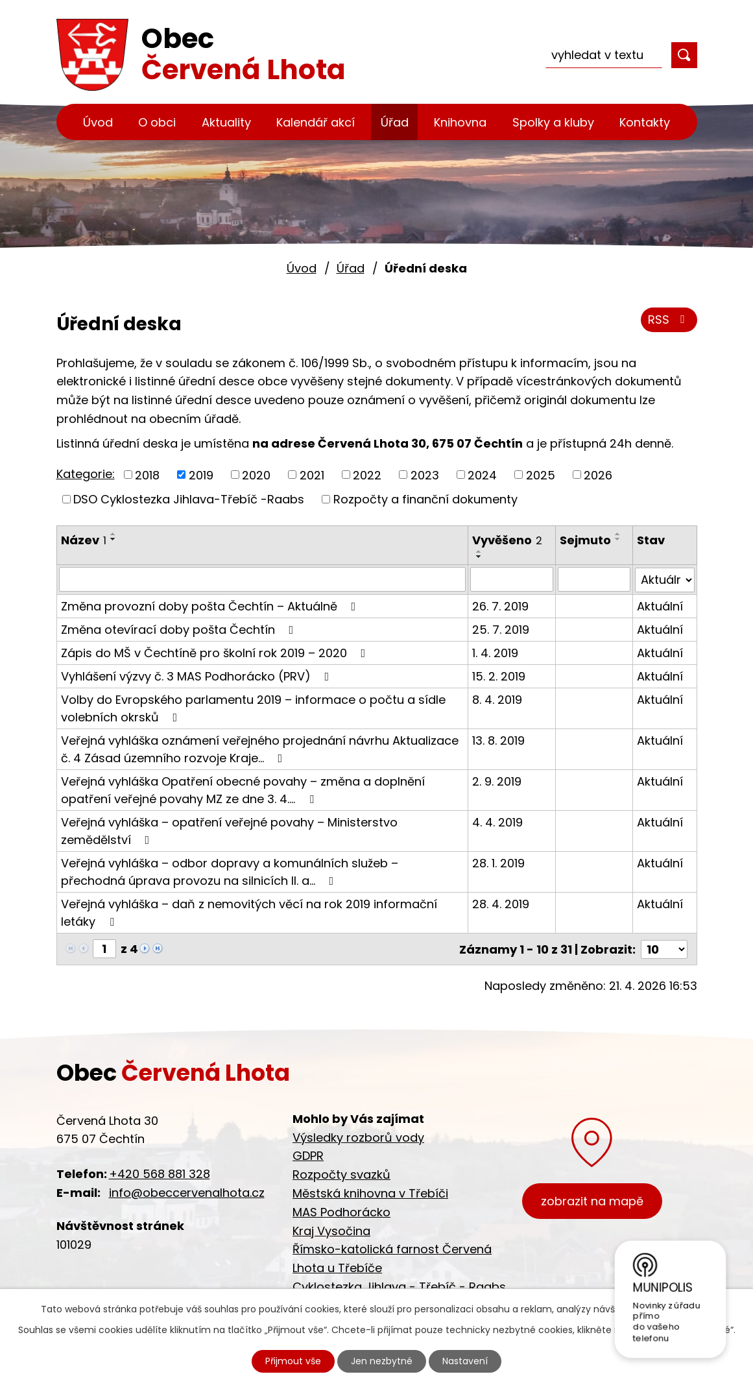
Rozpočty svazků (341, 1174)
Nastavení (465, 1361)
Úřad (395, 122)
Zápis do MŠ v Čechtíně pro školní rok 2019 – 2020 (216, 652)
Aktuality (226, 122)
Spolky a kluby (553, 122)
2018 (147, 474)
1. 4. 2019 (495, 652)
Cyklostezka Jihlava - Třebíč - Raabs (399, 1286)
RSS (669, 319)
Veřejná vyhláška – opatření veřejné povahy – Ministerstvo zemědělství (229, 830)
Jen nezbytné (381, 1361)
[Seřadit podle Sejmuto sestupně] (618, 539)
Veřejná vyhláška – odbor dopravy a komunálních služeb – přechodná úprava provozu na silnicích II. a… (229, 871)
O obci (157, 122)
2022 (367, 474)
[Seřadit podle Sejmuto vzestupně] (618, 533)
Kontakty (644, 122)
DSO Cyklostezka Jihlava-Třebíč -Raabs (188, 499)
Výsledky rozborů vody (358, 1136)
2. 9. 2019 (496, 781)
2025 (540, 474)
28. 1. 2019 (498, 862)
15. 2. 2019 (498, 676)
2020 (256, 474)
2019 (201, 474)
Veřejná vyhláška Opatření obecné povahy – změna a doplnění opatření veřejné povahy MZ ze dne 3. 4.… (243, 789)
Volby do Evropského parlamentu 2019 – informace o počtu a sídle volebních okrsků (253, 708)
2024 (482, 474)
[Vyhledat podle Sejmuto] (594, 579)
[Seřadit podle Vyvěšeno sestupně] (479, 556)
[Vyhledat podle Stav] (665, 579)
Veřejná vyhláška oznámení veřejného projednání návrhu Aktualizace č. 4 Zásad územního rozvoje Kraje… (260, 748)
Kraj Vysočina (331, 1230)
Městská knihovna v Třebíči (370, 1193)
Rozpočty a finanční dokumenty (425, 499)
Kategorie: (85, 474)
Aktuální (660, 605)
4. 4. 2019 (497, 821)
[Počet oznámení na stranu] (664, 948)
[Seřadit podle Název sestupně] (113, 539)
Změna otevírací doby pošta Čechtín (180, 629)
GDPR (308, 1155)
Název (83, 540)
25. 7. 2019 (500, 629)
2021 (312, 474)
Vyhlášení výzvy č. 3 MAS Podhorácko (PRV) (198, 676)
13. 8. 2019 (498, 740)
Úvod (98, 122)
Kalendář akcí (315, 122)
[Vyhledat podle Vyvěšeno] (511, 579)
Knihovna (460, 122)
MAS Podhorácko (341, 1211)
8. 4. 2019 (497, 699)
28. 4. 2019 (500, 903)
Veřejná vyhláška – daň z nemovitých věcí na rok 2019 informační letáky (249, 912)
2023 (425, 474)
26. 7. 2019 (500, 605)
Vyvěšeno (507, 540)
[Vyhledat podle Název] (262, 579)
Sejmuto (585, 540)
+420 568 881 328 (159, 1173)
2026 (598, 474)
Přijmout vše (293, 1361)
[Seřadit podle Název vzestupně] (113, 533)
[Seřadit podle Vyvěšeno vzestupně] (479, 551)
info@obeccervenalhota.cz (187, 1192)
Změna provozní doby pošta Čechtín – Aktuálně (211, 605)
